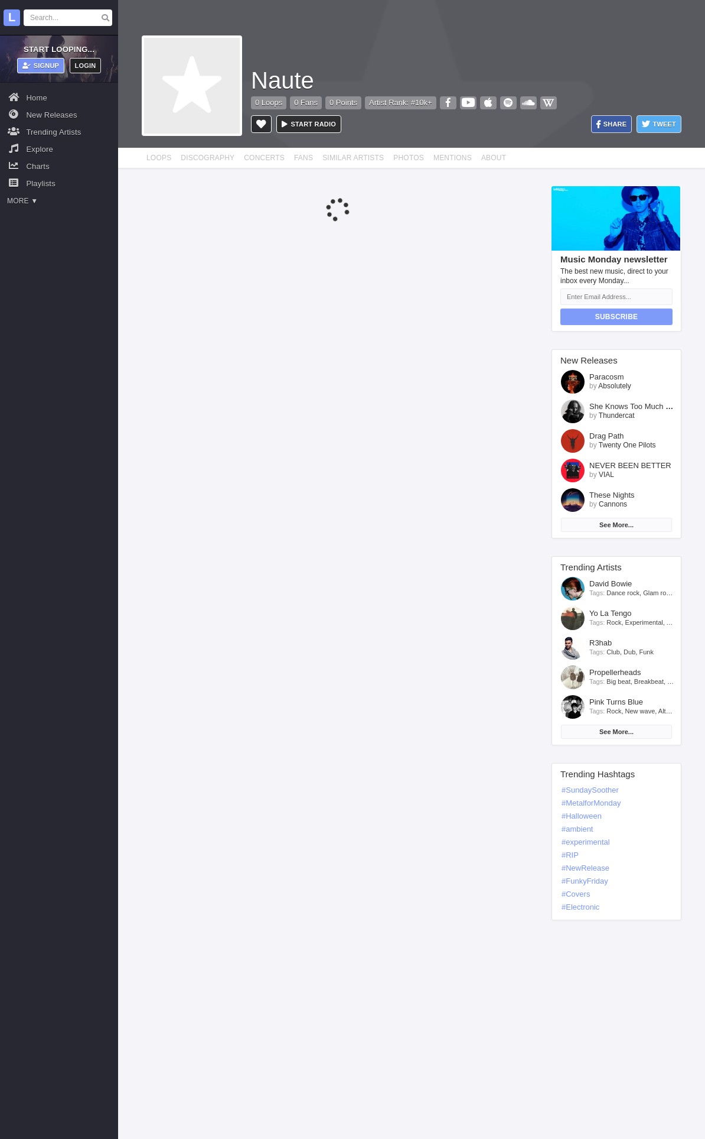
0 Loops (268, 102)
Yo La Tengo (610, 613)
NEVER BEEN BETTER (630, 465)
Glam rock (658, 592)
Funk (646, 652)
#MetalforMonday (591, 803)
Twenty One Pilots (627, 445)
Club (613, 652)
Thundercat (617, 415)
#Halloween (582, 816)
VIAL (606, 474)
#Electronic (580, 907)
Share (611, 124)
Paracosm (606, 376)
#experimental (586, 842)
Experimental (644, 622)
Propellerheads (615, 672)
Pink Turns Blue (616, 701)
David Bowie (610, 583)
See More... (616, 524)
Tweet (659, 124)
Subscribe (616, 317)
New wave (640, 711)
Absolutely (614, 386)
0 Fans (306, 102)
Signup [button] (41, 65)
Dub (629, 652)
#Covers (576, 894)
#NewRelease (585, 868)
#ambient (577, 829)
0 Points (343, 102)
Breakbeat (649, 681)
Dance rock (622, 592)
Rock (613, 622)
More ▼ (22, 201)
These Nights (612, 495)
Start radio (309, 124)
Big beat (618, 681)
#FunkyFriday (585, 881)
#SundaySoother (590, 790)
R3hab (600, 642)
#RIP (570, 855)
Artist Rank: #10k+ (400, 102)
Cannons (613, 504)
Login (85, 65)
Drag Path (606, 435)
